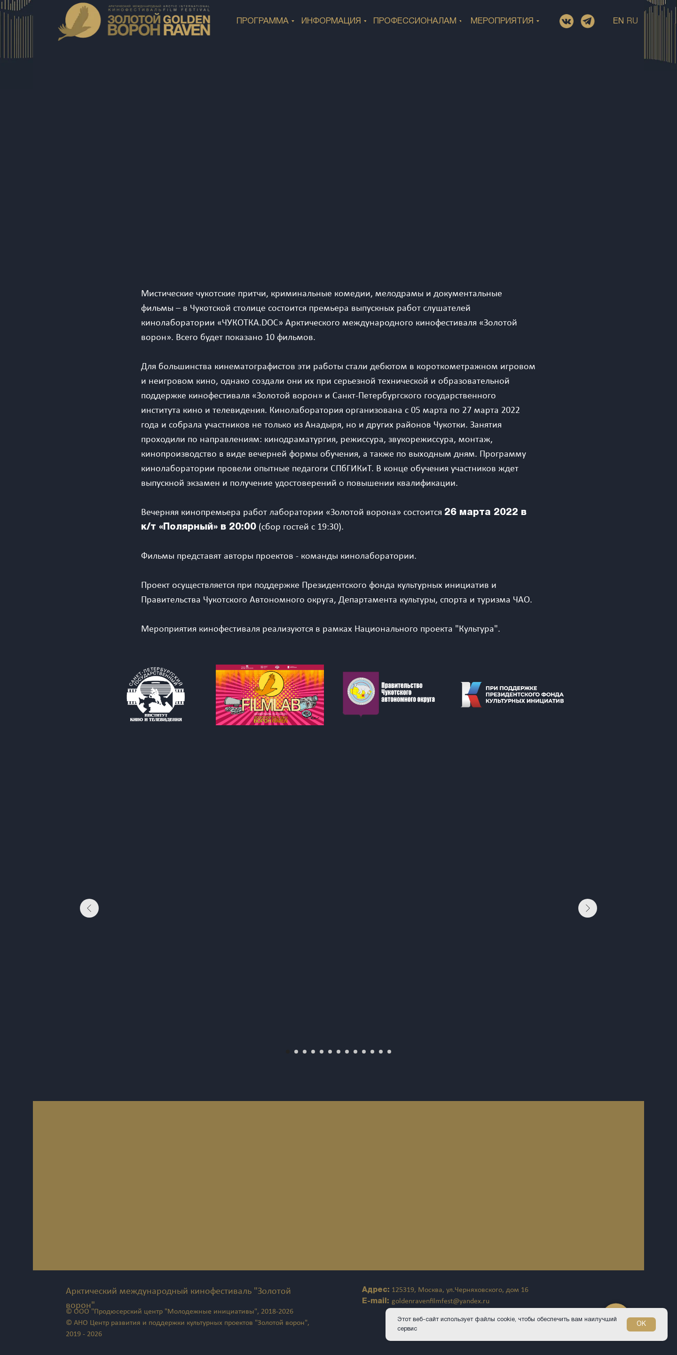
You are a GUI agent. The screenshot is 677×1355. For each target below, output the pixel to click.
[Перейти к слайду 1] (288, 1052)
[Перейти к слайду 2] (296, 1052)
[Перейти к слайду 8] (347, 1052)
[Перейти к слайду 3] (305, 1052)
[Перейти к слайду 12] (381, 1052)
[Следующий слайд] (587, 908)
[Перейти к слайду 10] (364, 1052)
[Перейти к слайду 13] (389, 1052)
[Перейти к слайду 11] (372, 1052)
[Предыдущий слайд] (89, 908)
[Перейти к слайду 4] (313, 1052)
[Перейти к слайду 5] (321, 1052)
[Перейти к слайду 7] (338, 1052)
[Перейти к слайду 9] (355, 1052)
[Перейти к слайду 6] (330, 1052)
